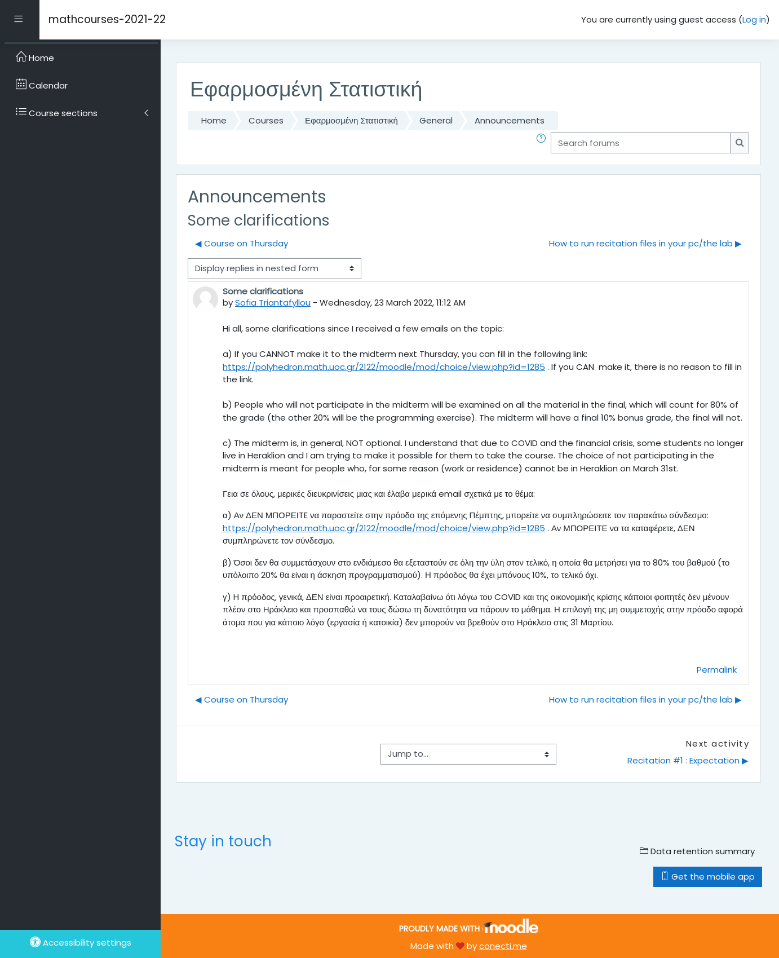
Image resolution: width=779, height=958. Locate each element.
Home (214, 120)
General (436, 120)
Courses (266, 120)
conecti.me (503, 946)
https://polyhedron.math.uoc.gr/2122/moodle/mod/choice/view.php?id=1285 (384, 367)
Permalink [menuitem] (717, 670)
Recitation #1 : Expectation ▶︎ (688, 760)
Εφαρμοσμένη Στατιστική (351, 120)
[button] (543, 143)
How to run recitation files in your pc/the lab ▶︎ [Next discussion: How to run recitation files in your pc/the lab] (645, 243)
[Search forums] (641, 143)
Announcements (510, 120)
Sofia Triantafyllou (273, 302)
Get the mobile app (708, 876)
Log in (754, 19)
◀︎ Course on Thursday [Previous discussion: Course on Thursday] (241, 243)
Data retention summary (697, 851)
